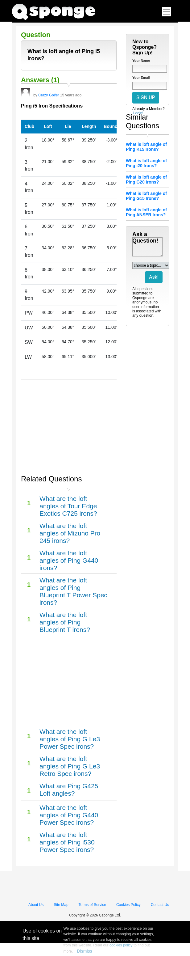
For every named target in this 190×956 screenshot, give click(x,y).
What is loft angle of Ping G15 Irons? (146, 196)
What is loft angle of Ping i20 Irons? (146, 163)
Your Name (141, 60)
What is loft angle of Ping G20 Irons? (146, 179)
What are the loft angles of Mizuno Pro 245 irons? (69, 533)
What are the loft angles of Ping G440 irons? (68, 560)
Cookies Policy (128, 905)
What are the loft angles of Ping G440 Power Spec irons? (68, 815)
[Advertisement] (69, 424)
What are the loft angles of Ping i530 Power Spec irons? (67, 842)
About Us (35, 905)
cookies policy (121, 945)
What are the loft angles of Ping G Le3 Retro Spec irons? (69, 766)
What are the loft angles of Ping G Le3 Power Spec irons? (69, 739)
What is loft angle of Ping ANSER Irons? (146, 212)
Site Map (61, 905)
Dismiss (84, 951)
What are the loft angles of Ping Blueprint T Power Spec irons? (73, 591)
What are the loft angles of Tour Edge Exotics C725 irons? (68, 506)
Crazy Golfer (48, 95)
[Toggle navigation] (166, 12)
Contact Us (160, 905)
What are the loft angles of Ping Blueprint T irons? (64, 622)
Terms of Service (92, 905)
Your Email (141, 77)
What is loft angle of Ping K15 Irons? (146, 147)
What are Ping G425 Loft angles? (68, 789)
